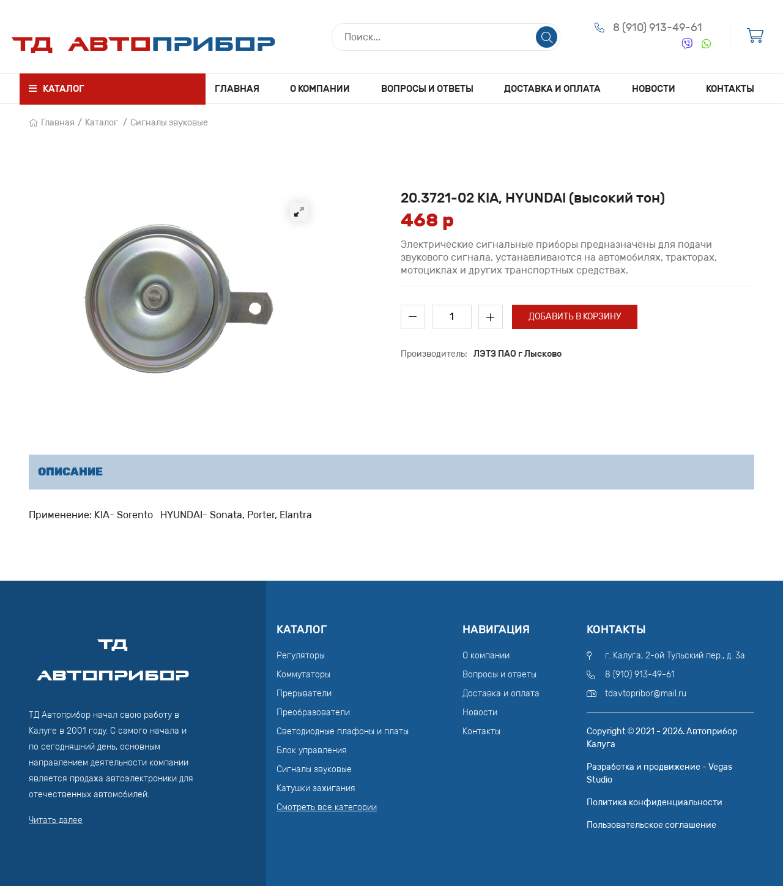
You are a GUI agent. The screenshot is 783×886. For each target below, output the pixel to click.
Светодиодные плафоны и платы (342, 731)
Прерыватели (304, 693)
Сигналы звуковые (169, 122)
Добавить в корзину (575, 316)
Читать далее (56, 820)
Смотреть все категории (326, 807)
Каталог (101, 122)
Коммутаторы (303, 674)
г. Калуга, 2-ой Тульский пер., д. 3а (675, 655)
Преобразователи (313, 712)
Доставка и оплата (552, 88)
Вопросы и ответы (427, 88)
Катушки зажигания (315, 788)
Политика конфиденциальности (654, 802)
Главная (237, 88)
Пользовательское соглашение (651, 825)
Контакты (730, 88)
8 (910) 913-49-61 (657, 27)
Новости (653, 88)
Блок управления (311, 750)
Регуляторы (300, 655)
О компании (320, 88)
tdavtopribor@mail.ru (645, 693)
